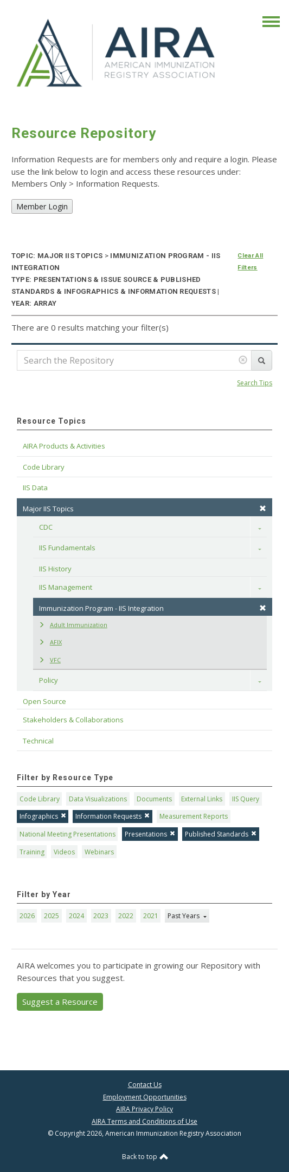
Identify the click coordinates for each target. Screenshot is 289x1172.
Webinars (99, 852)
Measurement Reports (193, 816)
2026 (27, 915)
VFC (49, 660)
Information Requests (112, 816)
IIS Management (65, 587)
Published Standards (220, 834)
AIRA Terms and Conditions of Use (144, 1121)
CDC (46, 527)
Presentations (150, 834)
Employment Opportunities (145, 1097)
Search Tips (254, 382)
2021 (150, 915)
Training (32, 852)
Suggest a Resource (60, 1001)
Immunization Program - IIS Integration (152, 608)
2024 (76, 915)
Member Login (42, 206)
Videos (64, 852)
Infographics (43, 816)
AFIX (50, 642)
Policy (48, 680)
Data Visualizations (98, 799)
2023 (100, 915)
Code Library (40, 799)
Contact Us (145, 1084)
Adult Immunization (72, 625)
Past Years (184, 915)
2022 (125, 915)
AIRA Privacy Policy (144, 1109)
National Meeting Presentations (67, 834)
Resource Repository (83, 133)
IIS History (55, 569)
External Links (201, 799)
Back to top (145, 1156)
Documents (154, 799)
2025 (51, 915)
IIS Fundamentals (67, 547)
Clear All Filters (250, 261)
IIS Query (245, 799)
